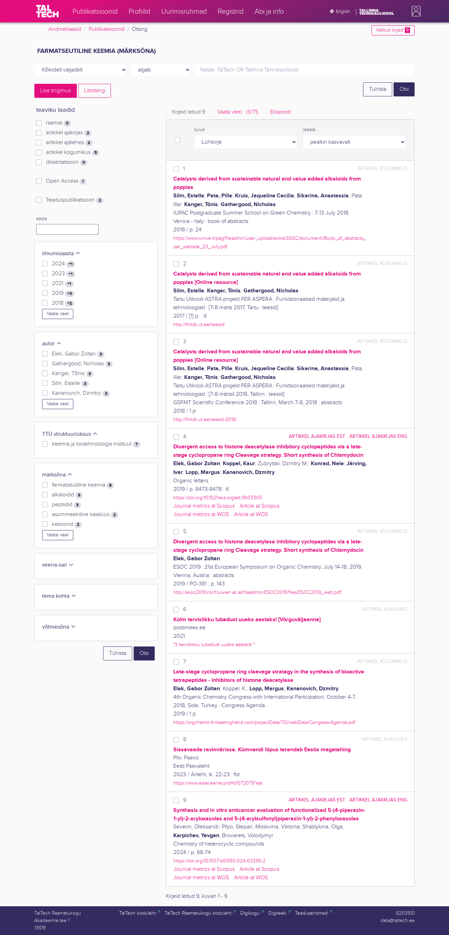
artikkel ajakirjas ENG (378, 436)
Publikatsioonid (107, 29)
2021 (63, 283)
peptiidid (66, 504)
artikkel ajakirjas (69, 132)
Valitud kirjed (393, 30)
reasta (309, 130)
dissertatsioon (66, 162)
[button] (414, 11)
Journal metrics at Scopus (204, 506)
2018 (63, 303)
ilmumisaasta (61, 253)
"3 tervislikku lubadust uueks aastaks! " (214, 645)
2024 (63, 263)
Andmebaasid (64, 29)
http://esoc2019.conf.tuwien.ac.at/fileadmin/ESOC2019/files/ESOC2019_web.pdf (257, 592)
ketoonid (67, 524)
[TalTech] (47, 11)
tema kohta (59, 596)
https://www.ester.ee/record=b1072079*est (217, 783)
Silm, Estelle (70, 383)
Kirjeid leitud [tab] (188, 112)
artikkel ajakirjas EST (317, 436)
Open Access (66, 181)
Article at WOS (251, 514)
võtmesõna (59, 627)
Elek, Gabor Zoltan (78, 354)
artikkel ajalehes (69, 142)
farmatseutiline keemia (83, 485)
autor (52, 343)
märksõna (57, 475)
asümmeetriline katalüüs (85, 514)
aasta (41, 219)
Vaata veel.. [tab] (237, 112)
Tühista (377, 89)
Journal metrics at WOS (201, 514)
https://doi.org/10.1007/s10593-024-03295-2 (219, 861)
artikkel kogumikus (72, 152)
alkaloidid (67, 495)
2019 (63, 293)
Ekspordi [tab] (280, 112)
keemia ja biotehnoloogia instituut (96, 444)
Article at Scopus (259, 506)
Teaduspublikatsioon (74, 200)
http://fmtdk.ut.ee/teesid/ (199, 324)
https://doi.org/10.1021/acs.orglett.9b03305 (217, 498)
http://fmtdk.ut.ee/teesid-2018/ (205, 419)
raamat (58, 123)
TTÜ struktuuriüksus (70, 434)
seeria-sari (58, 565)
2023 (63, 273)
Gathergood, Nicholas (82, 363)
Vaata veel (58, 314)
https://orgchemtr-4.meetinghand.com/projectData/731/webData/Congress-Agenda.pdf (264, 722)
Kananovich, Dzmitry (81, 393)
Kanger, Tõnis (72, 373)
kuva (199, 130)
